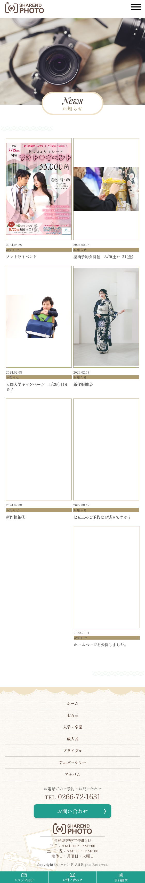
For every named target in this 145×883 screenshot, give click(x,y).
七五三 (72, 715)
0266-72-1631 (72, 796)
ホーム (72, 703)
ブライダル (72, 750)
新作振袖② (83, 384)
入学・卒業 (72, 727)
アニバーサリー (72, 762)
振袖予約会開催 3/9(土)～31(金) (103, 256)
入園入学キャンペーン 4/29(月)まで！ (37, 387)
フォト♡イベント (21, 256)
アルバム (72, 774)
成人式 (72, 738)
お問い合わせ (72, 811)
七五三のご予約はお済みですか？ (102, 517)
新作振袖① (15, 517)
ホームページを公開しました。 (101, 644)
